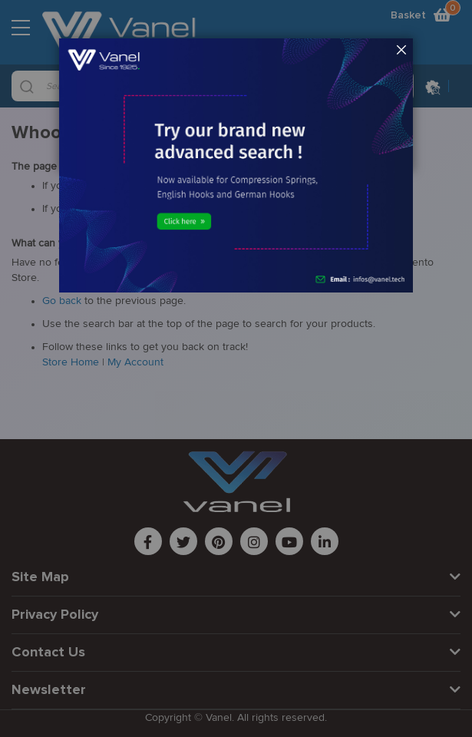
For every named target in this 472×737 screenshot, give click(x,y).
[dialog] (236, 368)
